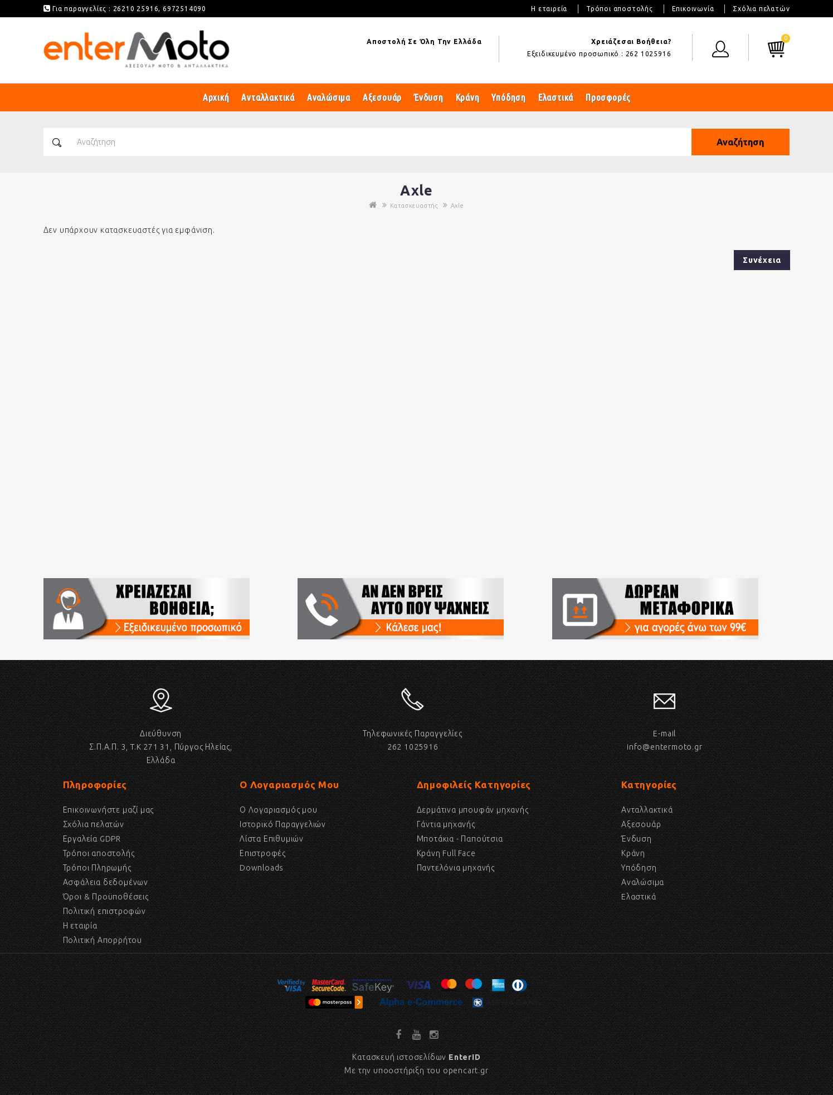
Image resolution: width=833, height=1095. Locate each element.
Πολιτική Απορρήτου (102, 940)
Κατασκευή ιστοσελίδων (416, 1057)
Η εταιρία (80, 925)
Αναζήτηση (739, 142)
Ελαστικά (555, 97)
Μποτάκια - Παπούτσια (460, 838)
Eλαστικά (638, 896)
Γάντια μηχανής (446, 824)
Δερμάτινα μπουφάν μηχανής (473, 809)
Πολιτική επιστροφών (104, 911)
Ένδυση (429, 97)
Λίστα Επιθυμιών (272, 838)
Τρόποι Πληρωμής (97, 867)
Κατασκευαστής (414, 205)
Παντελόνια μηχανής (456, 867)
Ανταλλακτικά (268, 97)
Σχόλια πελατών (761, 8)
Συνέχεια (762, 260)
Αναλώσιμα (328, 97)
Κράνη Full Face (446, 853)
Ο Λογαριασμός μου (279, 809)
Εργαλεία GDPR (92, 838)
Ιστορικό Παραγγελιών (283, 824)
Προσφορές (608, 97)
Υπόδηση (508, 97)
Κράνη (468, 97)
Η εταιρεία (549, 8)
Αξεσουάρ (382, 97)
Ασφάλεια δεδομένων (105, 882)
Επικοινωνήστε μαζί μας (108, 809)
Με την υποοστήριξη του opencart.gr (416, 1070)
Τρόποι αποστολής (619, 8)
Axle (457, 205)
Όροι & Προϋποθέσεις (106, 896)
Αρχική (216, 97)
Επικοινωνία (693, 8)
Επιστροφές (263, 853)
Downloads (262, 867)
